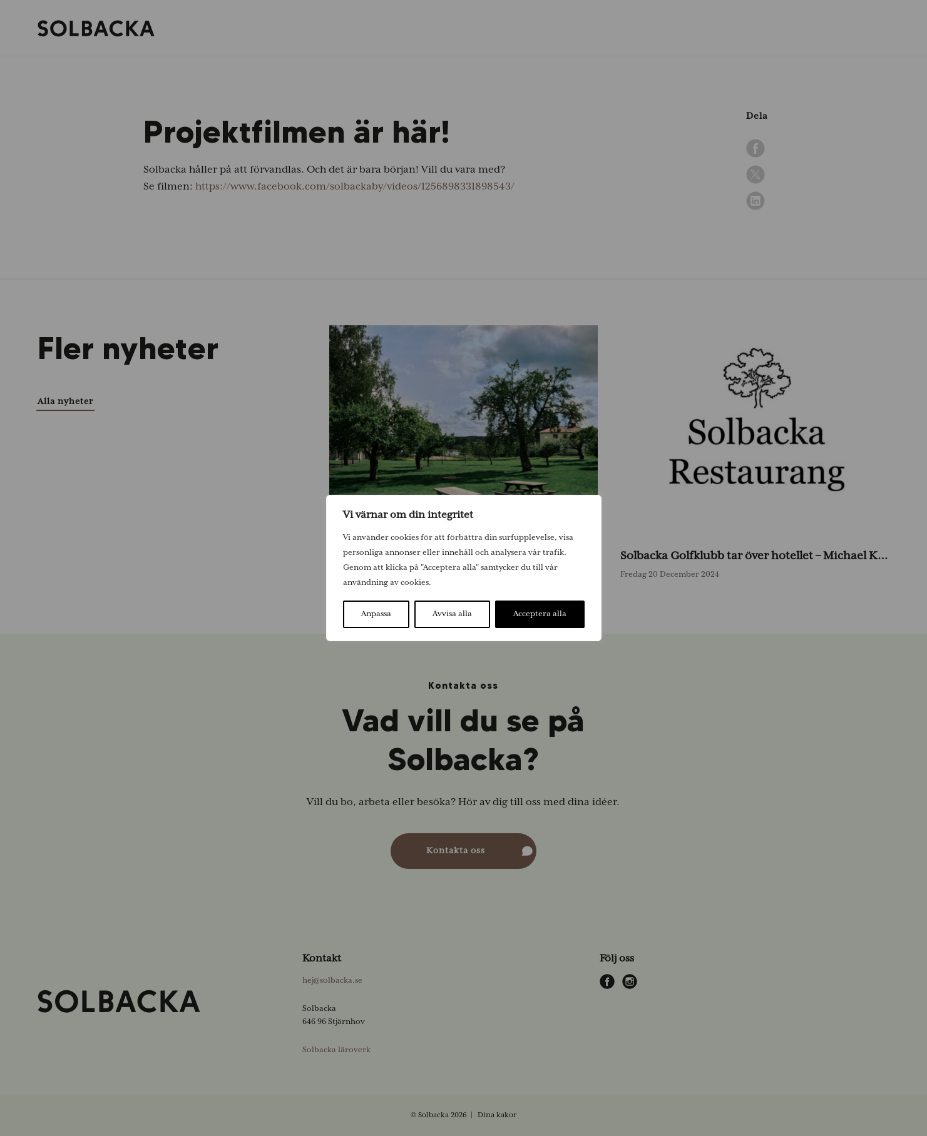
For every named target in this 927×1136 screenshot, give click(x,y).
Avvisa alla (452, 614)
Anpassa (376, 614)
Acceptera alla (539, 614)
